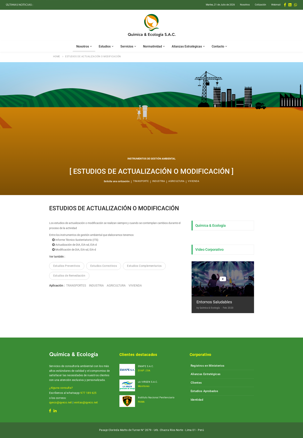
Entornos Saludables (214, 302)
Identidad (197, 399)
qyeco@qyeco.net (60, 402)
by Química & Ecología (208, 307)
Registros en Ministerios (208, 365)
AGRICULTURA (176, 181)
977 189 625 (88, 392)
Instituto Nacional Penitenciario (156, 397)
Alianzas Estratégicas (187, 46)
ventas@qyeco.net (86, 402)
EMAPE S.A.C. (146, 366)
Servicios (126, 46)
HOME (56, 56)
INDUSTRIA (158, 181)
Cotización (260, 4)
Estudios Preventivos (66, 265)
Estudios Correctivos (103, 265)
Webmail (276, 4)
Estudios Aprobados (204, 391)
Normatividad (152, 46)
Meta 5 (39, 4)
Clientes (196, 382)
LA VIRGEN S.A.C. (148, 382)
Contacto (218, 46)
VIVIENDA (193, 181)
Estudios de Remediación (69, 275)
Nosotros (245, 4)
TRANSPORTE (141, 181)
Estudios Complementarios (144, 265)
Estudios (105, 46)
